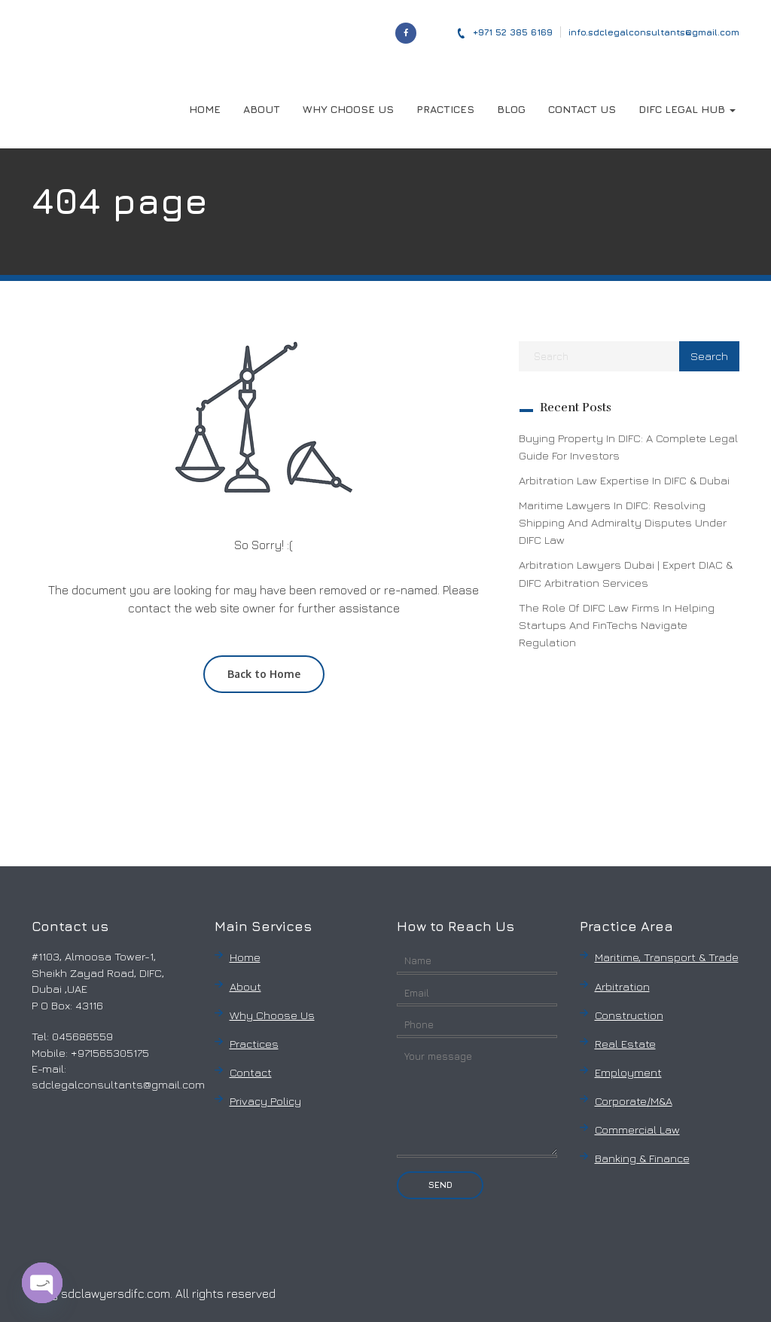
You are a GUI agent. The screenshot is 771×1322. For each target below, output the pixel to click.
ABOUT (261, 108)
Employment (628, 1072)
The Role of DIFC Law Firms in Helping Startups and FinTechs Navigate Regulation (617, 625)
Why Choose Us (272, 1015)
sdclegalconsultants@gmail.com (118, 1084)
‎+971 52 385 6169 (505, 32)
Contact (251, 1072)
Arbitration (622, 986)
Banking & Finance (642, 1158)
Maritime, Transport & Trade (667, 957)
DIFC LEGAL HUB (687, 108)
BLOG (511, 108)
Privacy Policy (265, 1101)
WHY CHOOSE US (348, 108)
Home (245, 957)
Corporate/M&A (633, 1101)
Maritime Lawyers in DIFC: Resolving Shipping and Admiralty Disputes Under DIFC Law (623, 522)
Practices (254, 1043)
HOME (205, 108)
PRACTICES (445, 108)
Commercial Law (637, 1129)
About (245, 986)
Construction (629, 1015)
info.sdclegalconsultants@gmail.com (653, 32)
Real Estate (625, 1043)
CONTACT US (582, 108)
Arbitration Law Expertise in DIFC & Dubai (624, 480)
